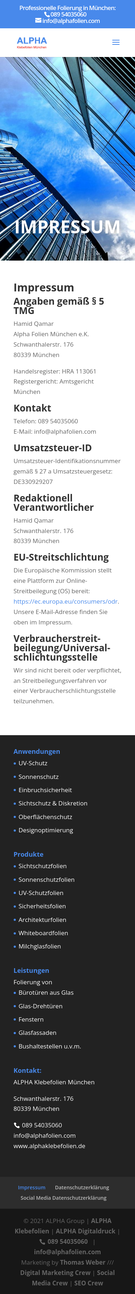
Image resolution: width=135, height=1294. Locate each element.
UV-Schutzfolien (41, 893)
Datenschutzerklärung (82, 1187)
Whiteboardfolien (43, 933)
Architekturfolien (43, 919)
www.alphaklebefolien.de (50, 1146)
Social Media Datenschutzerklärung (64, 1197)
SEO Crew (89, 1283)
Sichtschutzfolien (43, 866)
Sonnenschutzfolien (47, 879)
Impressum (31, 1187)
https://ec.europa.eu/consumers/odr (66, 601)
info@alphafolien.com (45, 1135)
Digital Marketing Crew (55, 1273)
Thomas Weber (82, 1262)
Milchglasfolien (40, 946)
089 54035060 (42, 1125)
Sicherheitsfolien (42, 906)
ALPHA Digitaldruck (86, 1231)
